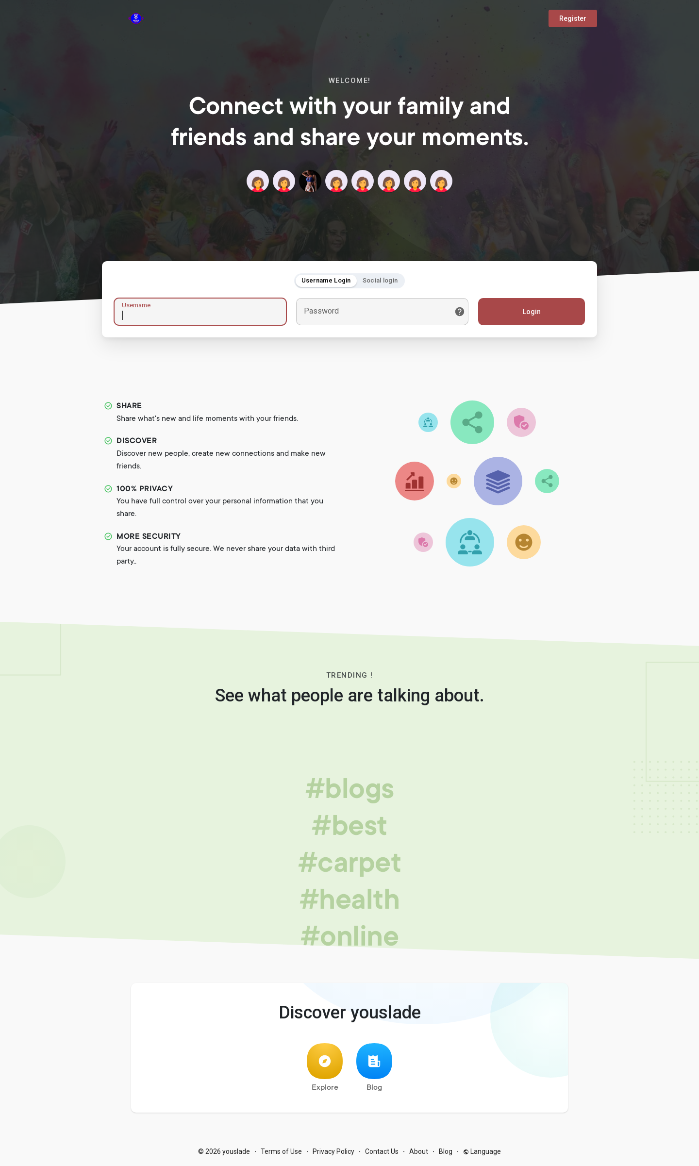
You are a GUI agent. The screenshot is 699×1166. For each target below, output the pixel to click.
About (418, 1151)
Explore (325, 1067)
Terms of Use (281, 1151)
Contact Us (382, 1151)
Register (572, 18)
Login (532, 312)
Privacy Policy (333, 1151)
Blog (374, 1067)
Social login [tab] (380, 280)
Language (482, 1151)
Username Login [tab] (326, 280)
